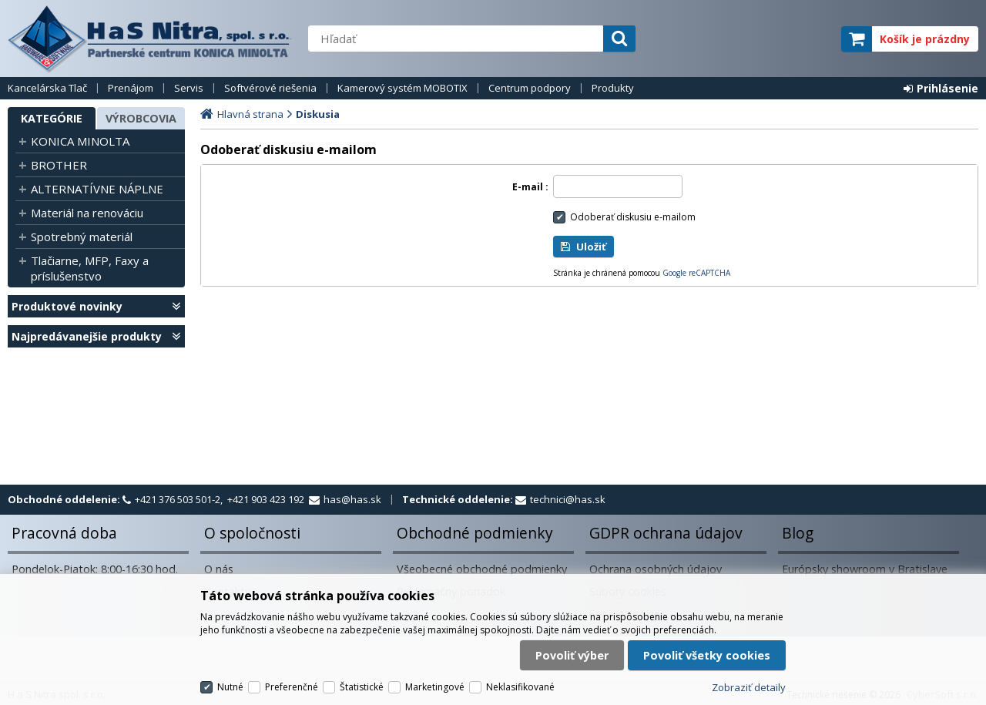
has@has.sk (352, 499)
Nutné (230, 686)
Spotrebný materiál (81, 236)
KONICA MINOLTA (80, 141)
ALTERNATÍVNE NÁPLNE (97, 188)
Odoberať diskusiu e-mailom (633, 216)
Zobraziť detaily (749, 687)
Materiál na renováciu (87, 212)
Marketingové (434, 686)
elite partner (809, 39)
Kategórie (51, 118)
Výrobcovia (141, 118)
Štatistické (362, 686)
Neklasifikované (520, 686)
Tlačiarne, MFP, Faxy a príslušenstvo (90, 268)
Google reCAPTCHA (696, 272)
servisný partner (753, 39)
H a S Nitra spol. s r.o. (150, 38)
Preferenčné (291, 686)
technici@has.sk (567, 499)
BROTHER (59, 165)
